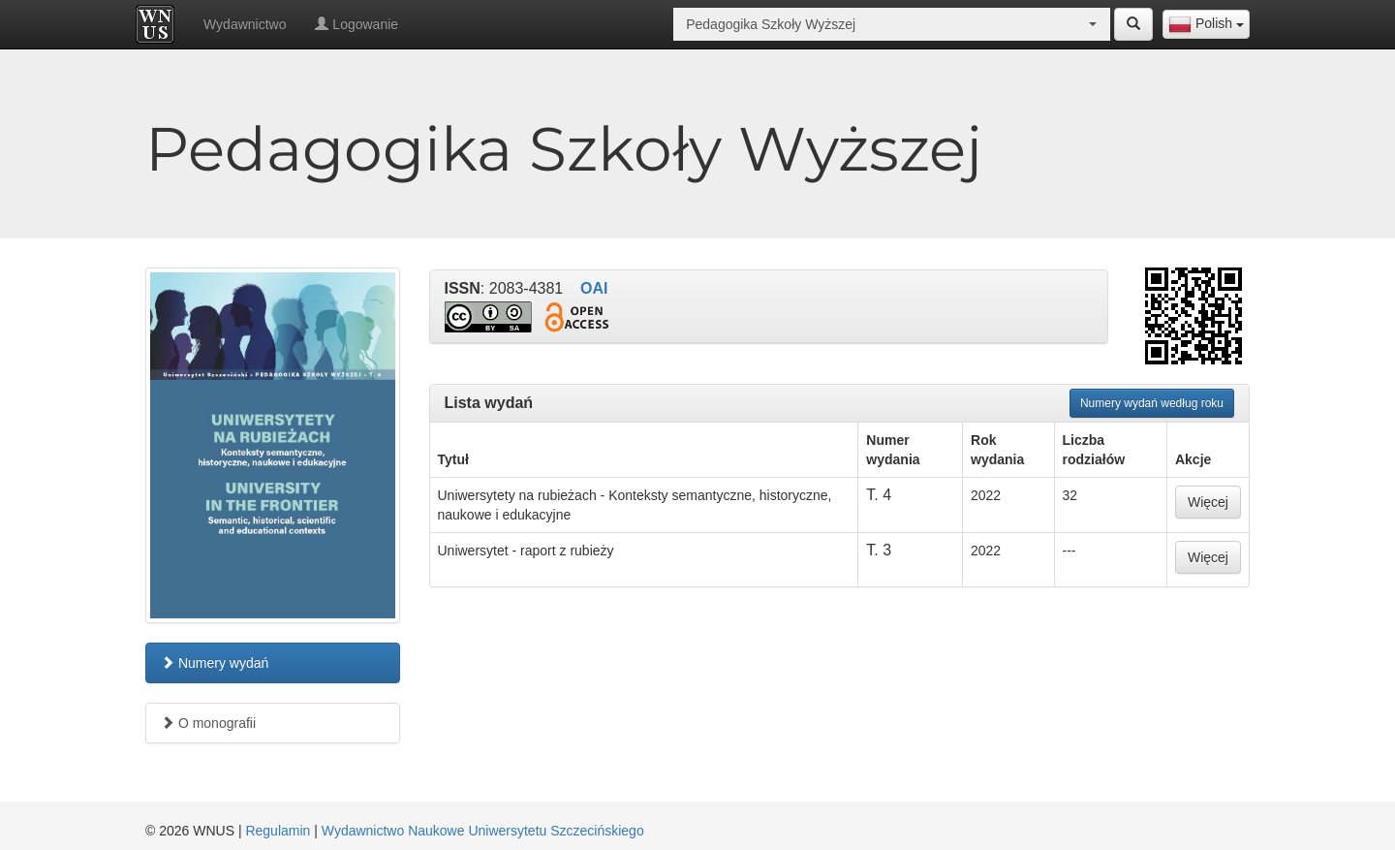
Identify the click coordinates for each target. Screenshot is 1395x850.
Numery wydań (214, 663)
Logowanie (356, 24)
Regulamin (277, 830)
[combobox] (1206, 24)
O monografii (208, 723)
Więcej (1208, 502)
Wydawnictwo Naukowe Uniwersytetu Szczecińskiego (483, 830)
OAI (593, 288)
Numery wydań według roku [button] (1152, 403)
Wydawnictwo (244, 24)
